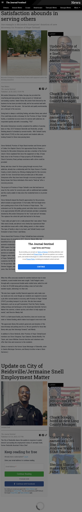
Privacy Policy (38, 254)
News (75, 2)
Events (6, 8)
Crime (27, 8)
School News (17, 8)
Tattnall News (51, 8)
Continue (41, 267)
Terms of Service (43, 252)
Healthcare (38, 8)
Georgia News (65, 8)
